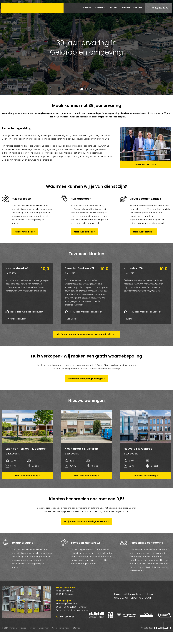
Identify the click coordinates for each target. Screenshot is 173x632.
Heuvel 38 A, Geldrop (138, 449)
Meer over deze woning (26, 475)
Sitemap (76, 628)
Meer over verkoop (24, 231)
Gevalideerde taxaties (145, 199)
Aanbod (87, 7)
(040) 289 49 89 (160, 7)
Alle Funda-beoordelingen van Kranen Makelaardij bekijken (85, 334)
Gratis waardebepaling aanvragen (85, 378)
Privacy (32, 628)
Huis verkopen (21, 199)
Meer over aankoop (83, 231)
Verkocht (125, 7)
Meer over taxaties (142, 231)
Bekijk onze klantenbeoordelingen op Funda (85, 521)
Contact (137, 7)
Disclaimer (44, 628)
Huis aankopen (81, 199)
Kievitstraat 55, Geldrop (81, 449)
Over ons (113, 7)
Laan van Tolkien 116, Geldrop (26, 449)
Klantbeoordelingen (60, 628)
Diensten (98, 7)
